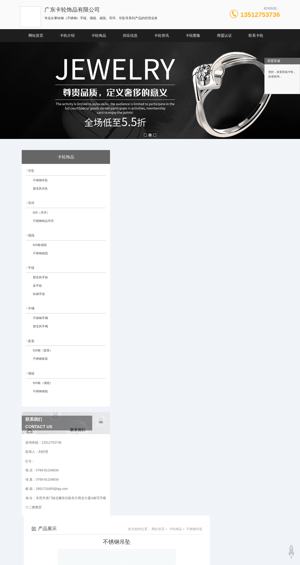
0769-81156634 (104, 532)
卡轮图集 (193, 35)
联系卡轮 (255, 35)
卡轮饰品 (98, 35)
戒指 (31, 234)
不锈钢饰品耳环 (40, 222)
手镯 (31, 307)
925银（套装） (40, 351)
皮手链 (35, 287)
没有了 (117, 308)
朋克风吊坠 (37, 190)
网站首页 (35, 35)
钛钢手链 (36, 295)
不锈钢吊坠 (37, 182)
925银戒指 (37, 246)
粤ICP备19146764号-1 (179, 539)
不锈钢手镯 (37, 319)
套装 (31, 339)
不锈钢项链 (37, 391)
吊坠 (31, 170)
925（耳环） (38, 214)
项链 (31, 371)
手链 (31, 267)
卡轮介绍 (67, 35)
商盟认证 (224, 35)
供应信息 (130, 35)
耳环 (31, 202)
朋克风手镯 (37, 327)
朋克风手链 (37, 278)
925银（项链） (40, 383)
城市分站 (23, 560)
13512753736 (260, 14)
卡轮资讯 (161, 35)
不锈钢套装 (37, 359)
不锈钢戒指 (37, 255)
